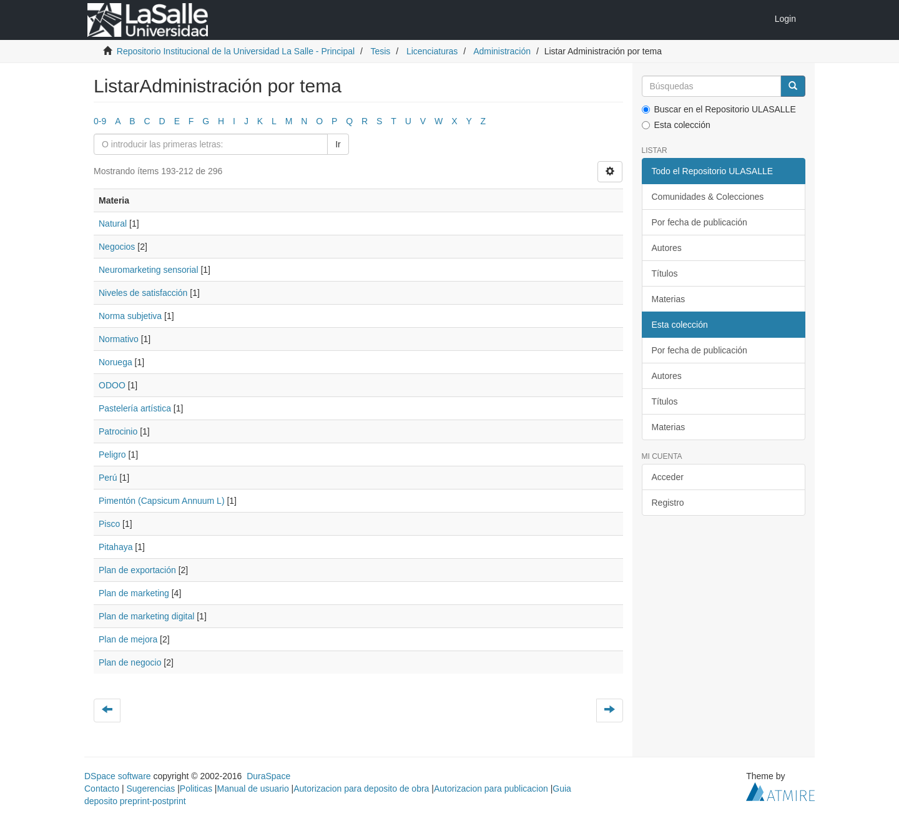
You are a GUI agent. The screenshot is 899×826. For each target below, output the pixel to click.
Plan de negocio (130, 662)
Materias (668, 299)
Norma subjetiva (130, 316)
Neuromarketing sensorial (149, 270)
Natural (113, 224)
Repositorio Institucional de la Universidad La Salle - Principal (236, 51)
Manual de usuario (253, 789)
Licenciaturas (432, 51)
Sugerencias (150, 789)
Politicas (196, 789)
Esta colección (676, 125)
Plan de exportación (137, 570)
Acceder (668, 477)
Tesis (380, 51)
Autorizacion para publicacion (491, 789)
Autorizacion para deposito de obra (361, 789)
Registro (668, 503)
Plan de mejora (128, 639)
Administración (502, 51)
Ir (338, 144)
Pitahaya (115, 547)
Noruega (115, 362)
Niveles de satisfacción (143, 293)
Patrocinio (118, 431)
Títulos (665, 273)
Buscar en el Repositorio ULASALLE (719, 109)
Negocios (117, 247)
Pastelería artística (135, 408)
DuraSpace (268, 776)
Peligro (112, 455)
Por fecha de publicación (699, 222)
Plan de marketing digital (146, 616)
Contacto (101, 789)
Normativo (119, 339)
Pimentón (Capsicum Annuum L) (162, 501)
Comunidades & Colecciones (708, 197)
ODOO (112, 385)
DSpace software (117, 776)
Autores (667, 248)
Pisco (109, 524)
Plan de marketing (134, 593)
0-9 (100, 121)
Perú (108, 478)
